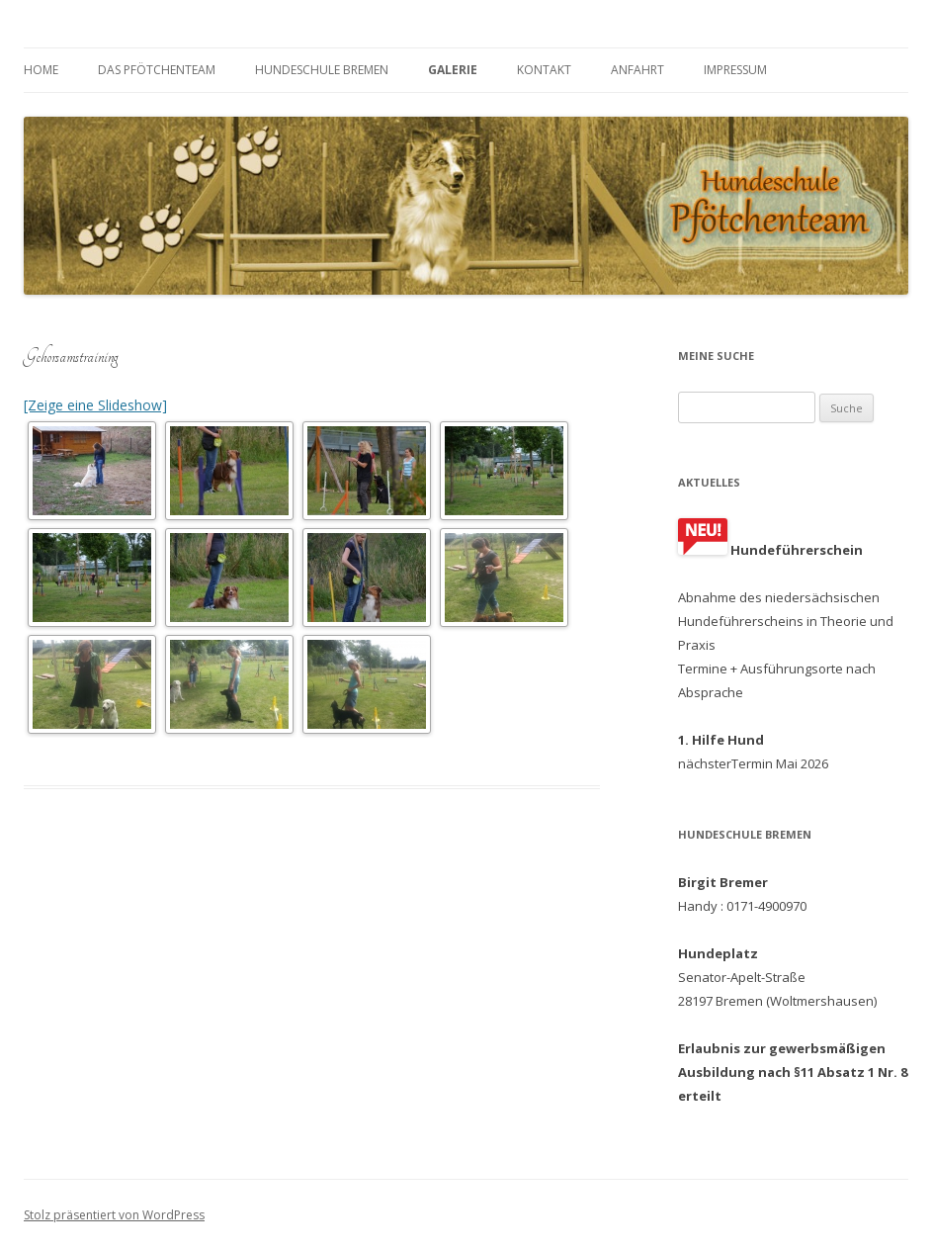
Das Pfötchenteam (156, 69)
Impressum (735, 69)
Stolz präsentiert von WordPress (114, 1214)
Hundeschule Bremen (321, 69)
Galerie (452, 69)
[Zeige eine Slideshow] (95, 405)
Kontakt (544, 69)
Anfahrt (637, 69)
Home (41, 69)
